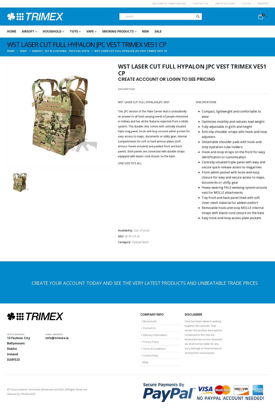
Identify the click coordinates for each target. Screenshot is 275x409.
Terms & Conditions (154, 348)
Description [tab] (126, 89)
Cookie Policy (151, 355)
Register (263, 3)
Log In (247, 3)
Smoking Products (118, 31)
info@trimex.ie (57, 338)
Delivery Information (155, 335)
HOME (11, 31)
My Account (149, 321)
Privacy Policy (151, 341)
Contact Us (149, 328)
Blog (145, 362)
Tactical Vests (140, 242)
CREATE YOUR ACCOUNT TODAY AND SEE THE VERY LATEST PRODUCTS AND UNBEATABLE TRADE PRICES (145, 283)
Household (52, 31)
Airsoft (28, 31)
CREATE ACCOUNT (225, 3)
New (145, 31)
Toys (74, 31)
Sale (157, 31)
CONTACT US (200, 3)
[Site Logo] (35, 16)
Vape (90, 31)
